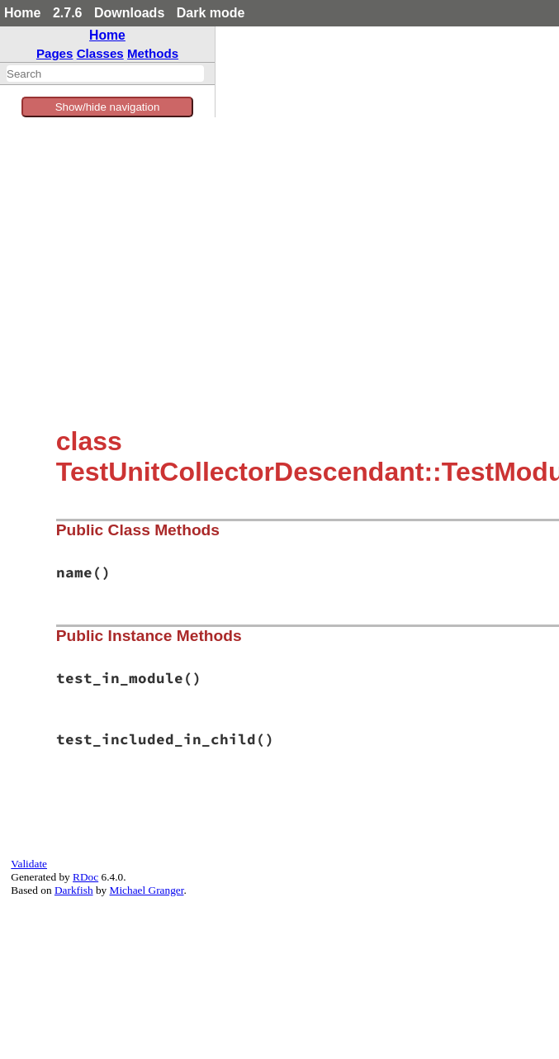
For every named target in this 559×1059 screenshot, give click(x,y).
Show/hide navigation (107, 107)
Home (22, 13)
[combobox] (105, 73)
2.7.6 (68, 13)
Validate (29, 863)
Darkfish (73, 890)
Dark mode (211, 13)
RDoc (85, 877)
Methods (152, 53)
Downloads (129, 13)
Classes (100, 53)
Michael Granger (147, 890)
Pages (54, 53)
